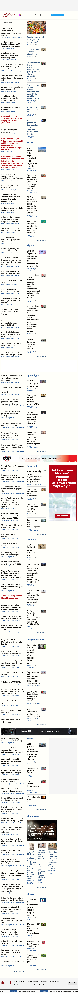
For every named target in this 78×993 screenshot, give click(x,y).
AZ (46, 15)
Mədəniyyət (33, 816)
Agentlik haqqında (19, 981)
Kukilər (54, 985)
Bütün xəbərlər (40, 240)
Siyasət (31, 245)
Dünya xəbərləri (35, 639)
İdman (30, 894)
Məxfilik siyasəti (44, 985)
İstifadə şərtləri (31, 985)
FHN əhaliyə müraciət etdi (55, 991)
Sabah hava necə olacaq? (25, 991)
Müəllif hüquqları (18, 985)
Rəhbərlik (44, 981)
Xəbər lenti (7, 22)
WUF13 (31, 142)
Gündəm (31, 539)
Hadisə (30, 738)
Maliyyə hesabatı (33, 981)
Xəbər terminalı (57, 15)
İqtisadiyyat (33, 375)
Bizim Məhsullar (55, 981)
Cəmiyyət (32, 466)
